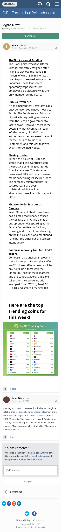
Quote (13, 389)
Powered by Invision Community (30, 527)
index (6, 28)
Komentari (30, 36)
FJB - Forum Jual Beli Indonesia (28, 13)
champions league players (36, 412)
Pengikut (28, 482)
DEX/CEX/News (38, 28)
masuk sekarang (39, 456)
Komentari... (14, 470)
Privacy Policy (23, 520)
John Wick (18, 398)
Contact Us (39, 520)
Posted (24, 48)
